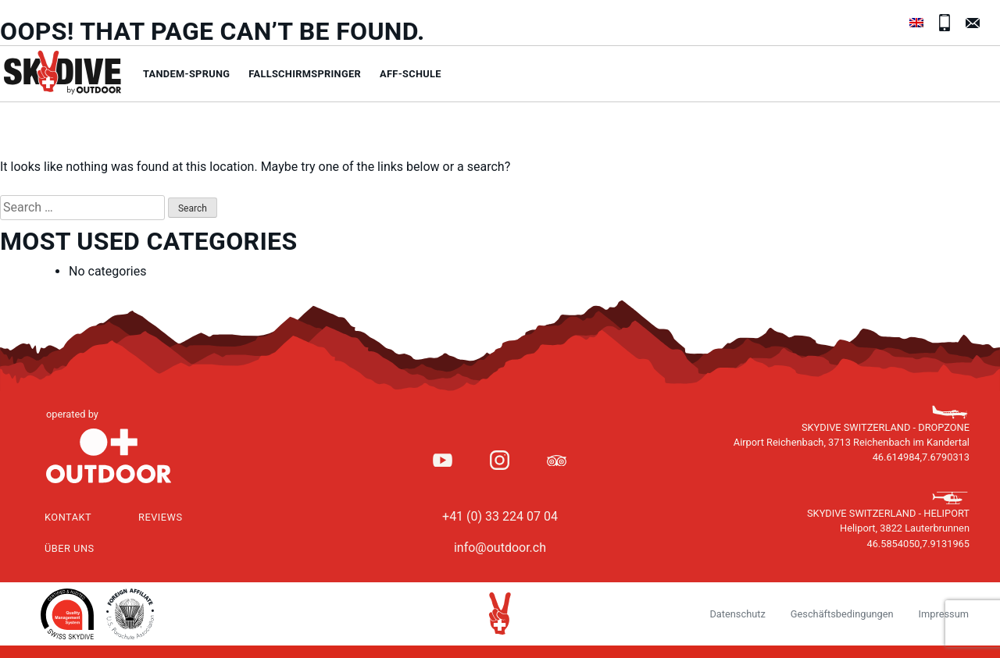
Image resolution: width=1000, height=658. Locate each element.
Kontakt (68, 517)
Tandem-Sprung (186, 74)
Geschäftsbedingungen (842, 614)
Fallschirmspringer (304, 74)
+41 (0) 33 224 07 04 (500, 516)
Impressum (944, 614)
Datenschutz (737, 614)
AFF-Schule (410, 74)
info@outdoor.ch (500, 547)
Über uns (70, 548)
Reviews (160, 517)
